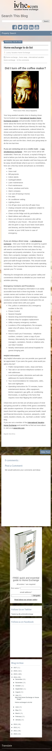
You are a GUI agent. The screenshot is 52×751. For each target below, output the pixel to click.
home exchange (12, 57)
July (16, 695)
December (19, 679)
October (18, 686)
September (19, 689)
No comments (24, 60)
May (17, 710)
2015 (15, 674)
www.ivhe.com (18, 428)
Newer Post (8, 451)
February (18, 716)
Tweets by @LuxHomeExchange (22, 614)
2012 (15, 727)
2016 (15, 671)
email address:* (26, 592)
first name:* (15, 588)
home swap (23, 57)
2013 (15, 724)
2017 (15, 667)
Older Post (45, 452)
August (17, 692)
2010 (15, 734)
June (17, 707)
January (18, 720)
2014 (15, 677)
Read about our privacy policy (25, 600)
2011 (15, 731)
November (19, 682)
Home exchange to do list (18, 47)
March (17, 713)
